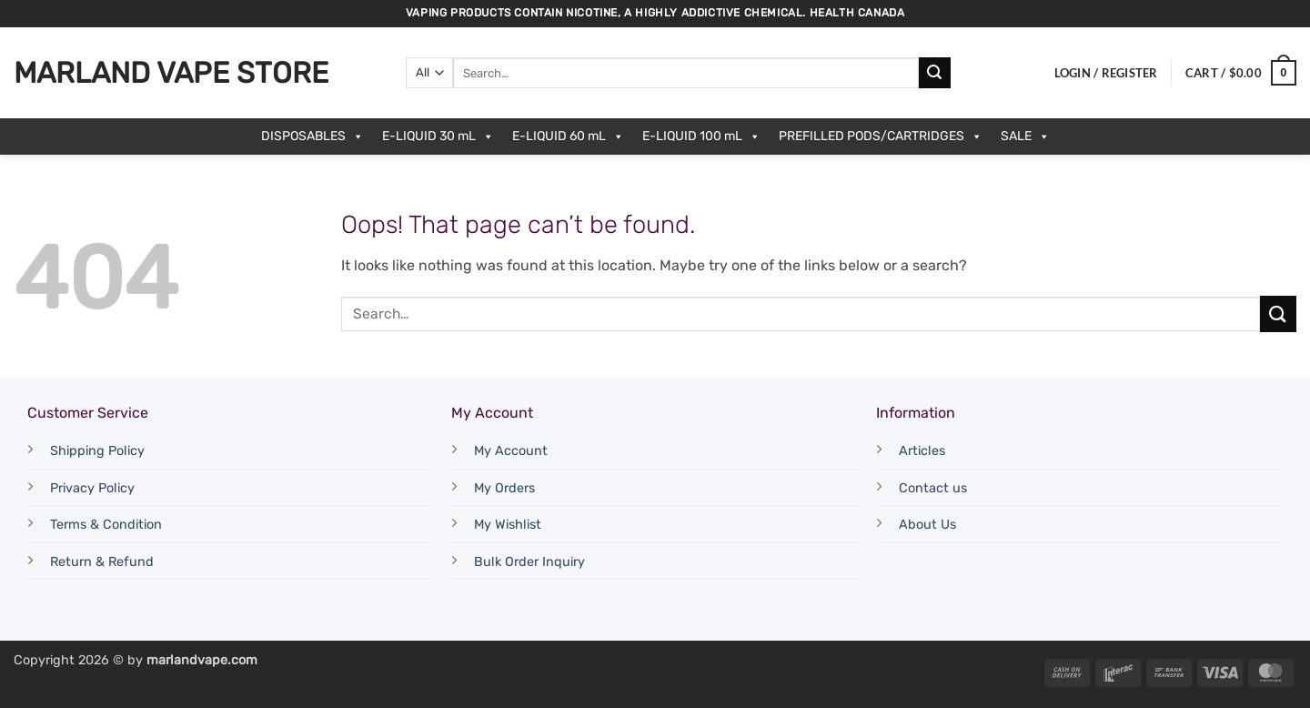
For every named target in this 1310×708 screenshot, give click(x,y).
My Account (511, 451)
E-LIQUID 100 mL (701, 136)
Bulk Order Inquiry (529, 562)
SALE (1025, 136)
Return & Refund (102, 562)
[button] (1106, 72)
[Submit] (934, 72)
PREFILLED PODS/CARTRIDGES (880, 136)
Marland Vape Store (171, 72)
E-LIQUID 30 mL (438, 136)
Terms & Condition (106, 524)
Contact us (933, 488)
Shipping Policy (97, 451)
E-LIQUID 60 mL (568, 136)
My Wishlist (507, 524)
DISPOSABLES (312, 136)
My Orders (504, 488)
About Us (927, 524)
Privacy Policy (92, 488)
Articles (922, 451)
